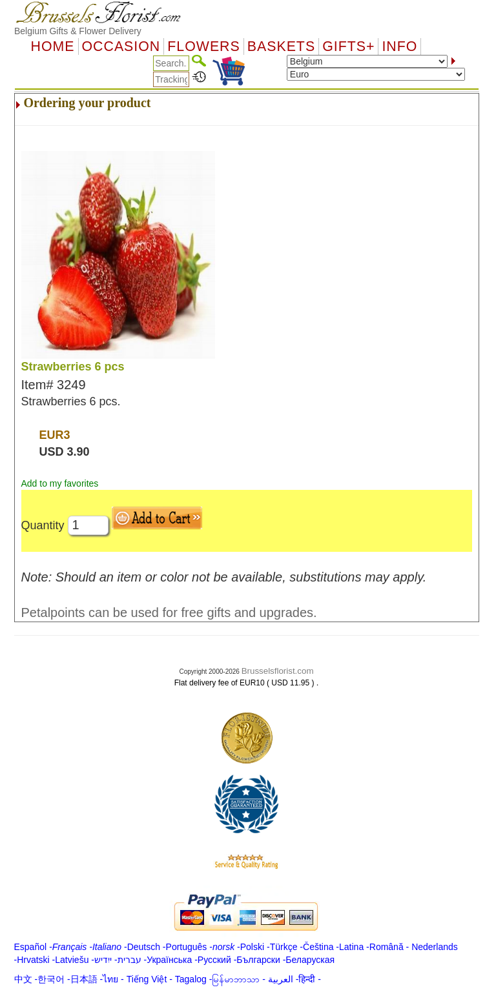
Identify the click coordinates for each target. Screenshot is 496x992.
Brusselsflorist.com (278, 671)
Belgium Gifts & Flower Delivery (77, 31)
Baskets (281, 46)
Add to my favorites (60, 483)
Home (53, 46)
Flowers (203, 46)
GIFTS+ (348, 46)
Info (399, 46)
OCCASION (121, 46)
